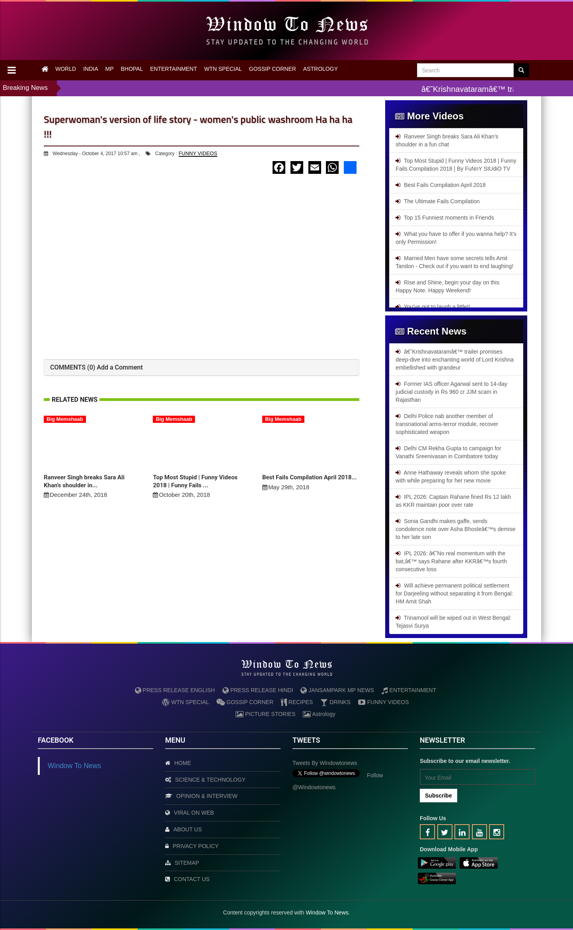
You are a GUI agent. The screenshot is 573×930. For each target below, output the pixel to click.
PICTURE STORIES (265, 714)
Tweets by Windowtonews (324, 763)
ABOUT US (187, 829)
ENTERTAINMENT (173, 69)
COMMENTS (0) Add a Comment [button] (96, 367)
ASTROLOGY (320, 69)
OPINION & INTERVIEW (207, 796)
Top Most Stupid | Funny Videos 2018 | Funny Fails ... (195, 481)
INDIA (90, 69)
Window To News (74, 766)
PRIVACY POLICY (195, 846)
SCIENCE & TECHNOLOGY (210, 779)
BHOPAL (132, 69)
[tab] (201, 368)
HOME (182, 763)
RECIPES (297, 702)
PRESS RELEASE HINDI (257, 690)
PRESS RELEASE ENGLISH (175, 690)
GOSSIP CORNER (272, 69)
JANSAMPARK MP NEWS (337, 690)
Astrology (319, 714)
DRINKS (335, 702)
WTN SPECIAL (223, 69)
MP (109, 69)
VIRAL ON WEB (194, 812)
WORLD (65, 69)
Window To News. (328, 912)
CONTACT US (192, 879)
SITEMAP (187, 863)
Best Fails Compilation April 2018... (309, 477)
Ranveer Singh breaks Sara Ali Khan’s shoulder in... (84, 481)
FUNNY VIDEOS (198, 153)
